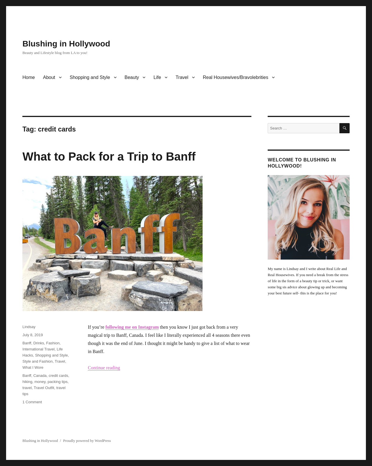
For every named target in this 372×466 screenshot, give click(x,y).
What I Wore (32, 367)
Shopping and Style (90, 77)
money (39, 381)
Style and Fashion (37, 361)
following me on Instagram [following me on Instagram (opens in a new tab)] (132, 327)
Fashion (53, 343)
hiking (27, 381)
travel (27, 388)
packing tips (58, 381)
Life (157, 77)
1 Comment (32, 402)
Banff (26, 343)
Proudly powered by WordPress (87, 440)
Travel (182, 77)
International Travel (38, 349)
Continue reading (104, 367)
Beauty (132, 77)
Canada (40, 375)
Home (28, 77)
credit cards (58, 375)
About (49, 77)
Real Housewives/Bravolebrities (235, 77)
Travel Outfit (44, 388)
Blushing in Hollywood (66, 43)
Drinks (38, 343)
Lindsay (28, 327)
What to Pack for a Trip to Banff (109, 156)
